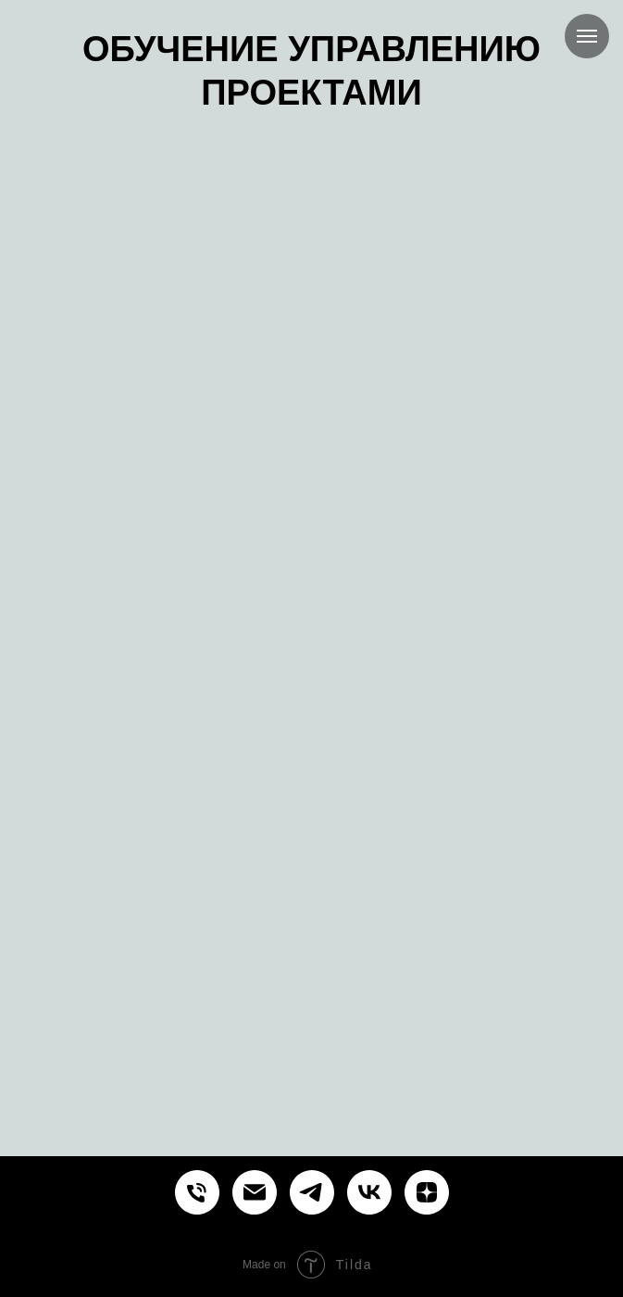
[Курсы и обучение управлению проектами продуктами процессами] (197, 1192)
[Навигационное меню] (587, 36)
